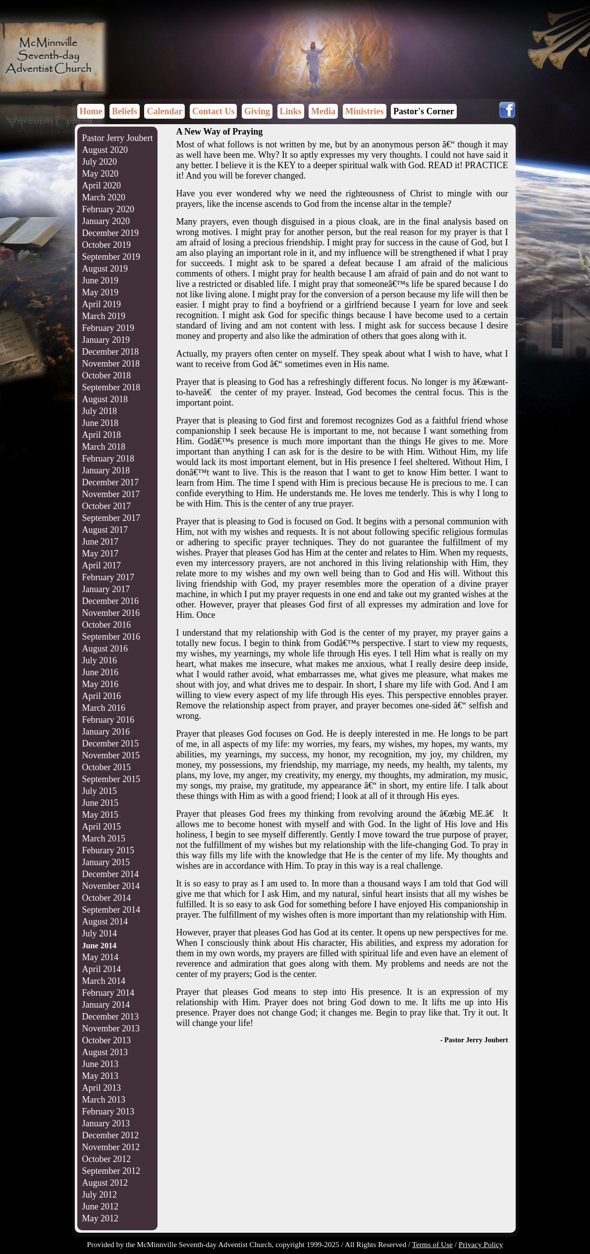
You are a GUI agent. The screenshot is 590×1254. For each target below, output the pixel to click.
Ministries (364, 111)
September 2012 (111, 1171)
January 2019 (106, 340)
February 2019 (108, 328)
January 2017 (106, 589)
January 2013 (106, 1123)
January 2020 (106, 221)
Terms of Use (432, 1244)
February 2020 (108, 209)
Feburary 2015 (108, 850)
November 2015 (111, 755)
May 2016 (100, 684)
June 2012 (100, 1206)
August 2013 (105, 1052)
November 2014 (111, 886)
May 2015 (100, 815)
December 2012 (110, 1135)
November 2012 (111, 1147)
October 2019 (106, 245)
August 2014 (105, 922)
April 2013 (101, 1088)
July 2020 (99, 162)
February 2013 (108, 1111)
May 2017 (100, 553)
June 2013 (100, 1064)
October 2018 (106, 375)
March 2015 (103, 838)
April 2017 (101, 565)
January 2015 (106, 862)
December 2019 (110, 233)
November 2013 (111, 1028)
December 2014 (110, 874)
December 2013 (110, 1017)
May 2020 (100, 174)
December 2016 (110, 601)
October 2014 (106, 898)
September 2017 (111, 518)
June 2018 (100, 423)
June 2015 (100, 803)
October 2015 (106, 767)
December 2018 (110, 352)
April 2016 (101, 696)
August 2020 (105, 150)
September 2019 (111, 257)
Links (291, 111)
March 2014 (103, 981)
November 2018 (111, 364)
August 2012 (105, 1183)
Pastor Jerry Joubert (117, 138)
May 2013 (100, 1076)
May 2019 (100, 292)
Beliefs (124, 111)
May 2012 (100, 1218)
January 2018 (106, 470)
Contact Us (213, 111)
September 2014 (111, 910)
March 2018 (103, 447)
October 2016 (106, 625)
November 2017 (111, 494)
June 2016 (100, 672)
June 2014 (99, 945)
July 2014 (99, 933)
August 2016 (105, 648)
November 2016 (111, 613)
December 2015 (110, 743)
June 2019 (100, 280)
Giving (257, 111)
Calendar (164, 111)
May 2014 (100, 957)
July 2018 (99, 411)
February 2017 (108, 577)
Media (323, 111)
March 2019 (103, 316)
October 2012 (106, 1159)
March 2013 (103, 1100)
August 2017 (105, 530)
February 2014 (108, 993)
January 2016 (106, 732)
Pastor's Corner (423, 111)
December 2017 (110, 482)
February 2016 (108, 720)
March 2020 (103, 197)
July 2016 (99, 660)
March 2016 (103, 708)
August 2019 (105, 269)
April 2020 (101, 185)
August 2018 (105, 399)
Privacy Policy (481, 1244)
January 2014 (106, 1005)
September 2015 (111, 779)
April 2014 (101, 969)
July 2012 (99, 1195)
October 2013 (106, 1040)
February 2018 (108, 459)
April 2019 (101, 304)
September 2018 (111, 387)
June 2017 (100, 542)
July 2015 (99, 791)
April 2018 (101, 435)
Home (91, 111)
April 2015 (101, 827)
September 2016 (111, 637)
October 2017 (106, 506)
